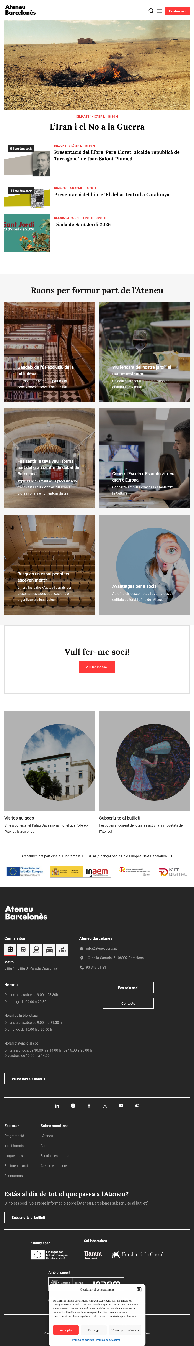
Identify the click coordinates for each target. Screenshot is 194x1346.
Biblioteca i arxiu (17, 1166)
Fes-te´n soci (128, 988)
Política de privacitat (108, 1340)
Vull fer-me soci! (97, 667)
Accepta (66, 1330)
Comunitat (49, 1146)
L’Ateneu (47, 1136)
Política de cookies (83, 1340)
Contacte (128, 1003)
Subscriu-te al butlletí (28, 1218)
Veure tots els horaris (28, 1079)
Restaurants (13, 1176)
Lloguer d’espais (16, 1156)
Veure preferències (125, 1330)
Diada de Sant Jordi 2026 (82, 224)
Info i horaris (14, 1146)
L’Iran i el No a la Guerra (97, 126)
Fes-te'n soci (177, 11)
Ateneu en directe (54, 1166)
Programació (14, 1136)
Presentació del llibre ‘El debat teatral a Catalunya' (112, 194)
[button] (139, 1289)
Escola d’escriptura (55, 1156)
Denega (94, 1330)
